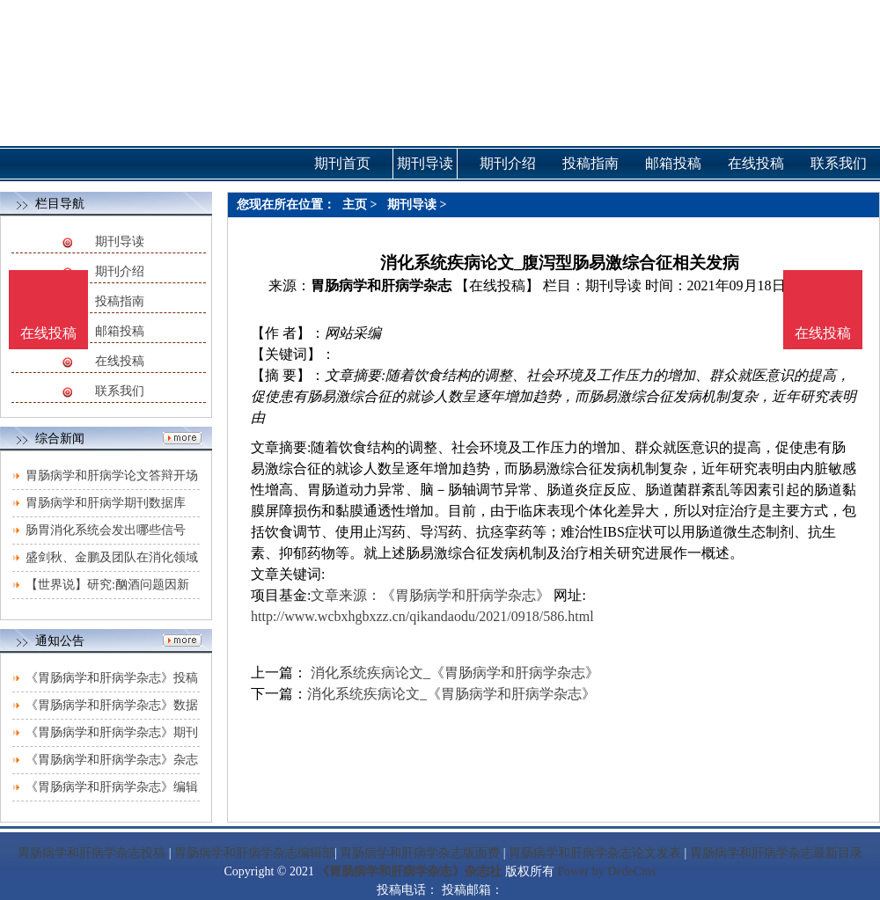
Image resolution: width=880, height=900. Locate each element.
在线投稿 (119, 361)
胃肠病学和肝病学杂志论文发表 (595, 853)
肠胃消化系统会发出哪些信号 (106, 530)
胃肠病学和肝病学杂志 (381, 285)
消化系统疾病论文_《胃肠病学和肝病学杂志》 (453, 672)
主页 (354, 204)
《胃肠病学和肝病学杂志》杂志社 (409, 871)
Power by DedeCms (606, 871)
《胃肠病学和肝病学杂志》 (465, 595)
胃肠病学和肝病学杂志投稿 (91, 853)
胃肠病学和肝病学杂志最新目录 (776, 853)
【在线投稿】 (497, 285)
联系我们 (119, 391)
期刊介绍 (119, 271)
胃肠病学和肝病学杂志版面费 (420, 853)
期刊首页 (342, 163)
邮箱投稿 (119, 331)
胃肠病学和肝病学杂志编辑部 (254, 853)
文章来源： (346, 595)
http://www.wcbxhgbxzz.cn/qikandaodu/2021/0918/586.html (422, 616)
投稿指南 (119, 301)
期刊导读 (119, 241)
